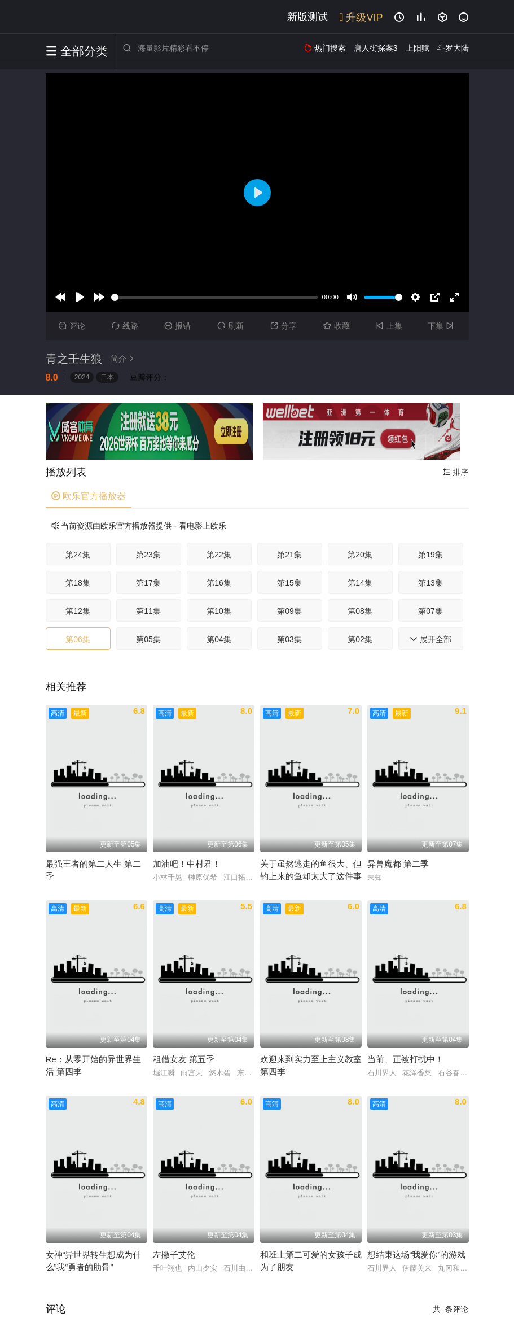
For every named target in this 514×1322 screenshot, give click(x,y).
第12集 (77, 611)
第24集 (77, 554)
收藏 (336, 325)
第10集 (219, 611)
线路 (125, 325)
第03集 (289, 639)
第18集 (77, 582)
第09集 (289, 611)
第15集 (289, 582)
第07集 (430, 611)
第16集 (219, 582)
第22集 (219, 554)
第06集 (77, 639)
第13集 (430, 582)
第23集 (148, 554)
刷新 (230, 325)
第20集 (360, 554)
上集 (389, 325)
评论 (72, 325)
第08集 (360, 611)
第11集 (148, 611)
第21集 (289, 554)
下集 (442, 325)
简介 (124, 358)
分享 (283, 325)
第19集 (430, 554)
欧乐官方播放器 (88, 496)
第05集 (148, 639)
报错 (177, 325)
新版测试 (307, 17)
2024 (82, 377)
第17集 (148, 582)
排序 (456, 472)
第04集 (219, 639)
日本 (107, 377)
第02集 (360, 639)
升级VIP (361, 17)
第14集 (360, 582)
